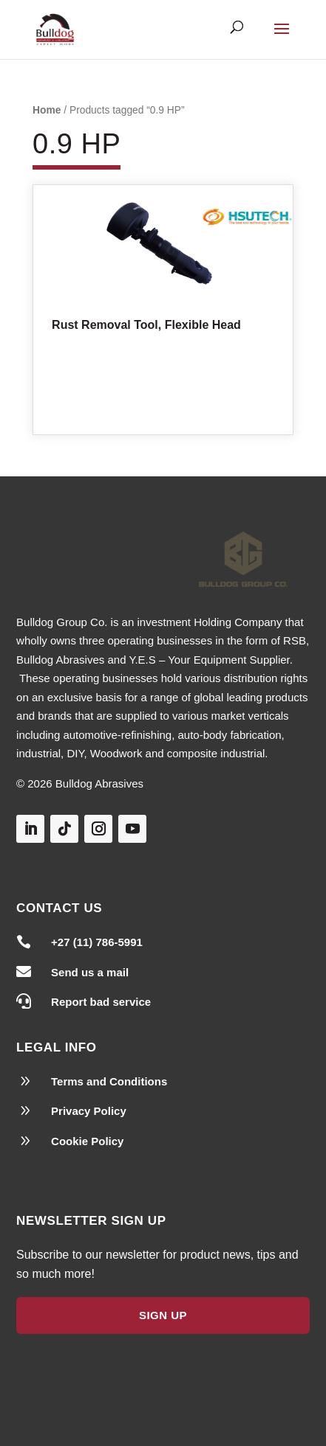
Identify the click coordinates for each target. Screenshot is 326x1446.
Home (47, 110)
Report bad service (101, 1001)
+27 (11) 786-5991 (97, 942)
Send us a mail (90, 972)
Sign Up (163, 1315)
